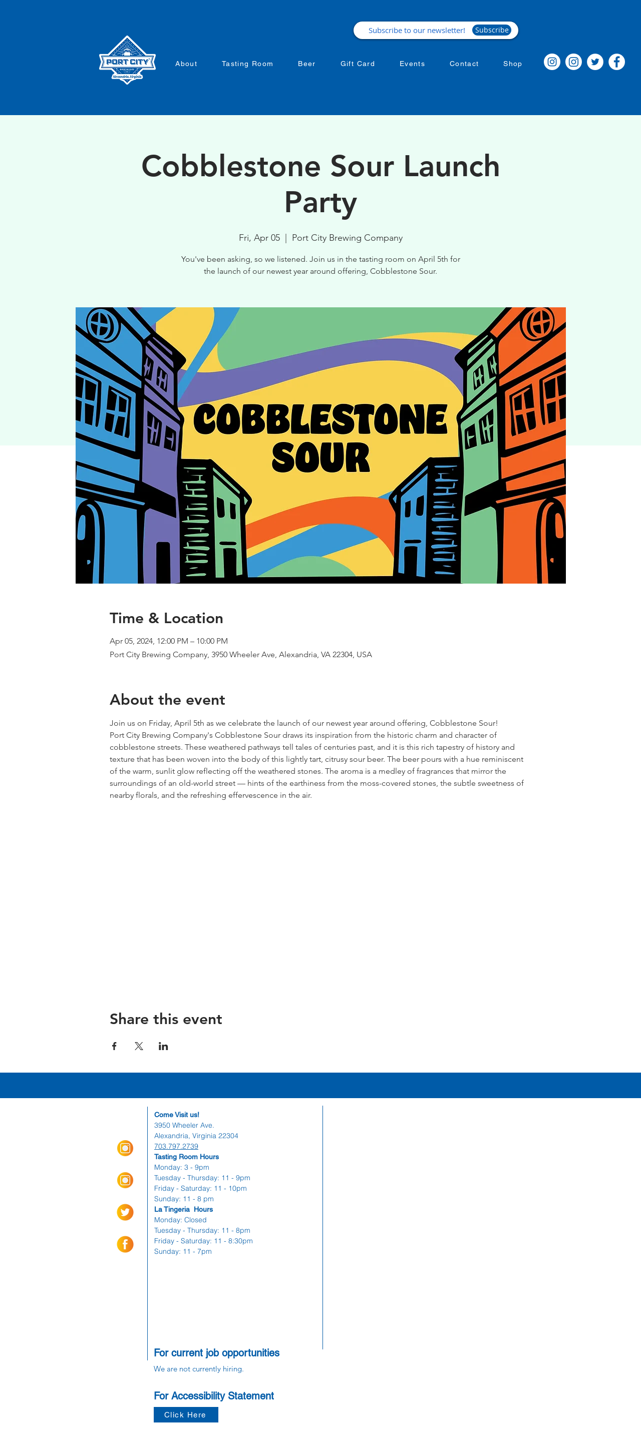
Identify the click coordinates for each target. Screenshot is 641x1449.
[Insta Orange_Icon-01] (125, 1148)
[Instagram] (552, 62)
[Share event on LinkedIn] (163, 1046)
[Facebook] (616, 62)
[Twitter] (595, 62)
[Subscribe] (491, 30)
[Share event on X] (139, 1046)
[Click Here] (186, 1414)
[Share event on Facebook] (114, 1046)
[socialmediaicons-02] (125, 1212)
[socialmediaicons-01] (125, 1244)
